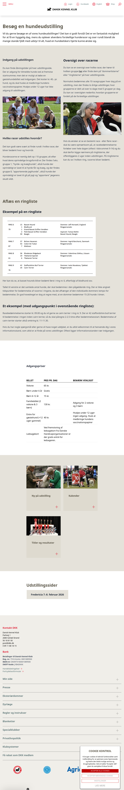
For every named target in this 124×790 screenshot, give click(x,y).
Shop (110, 4)
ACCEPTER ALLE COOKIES (100, 771)
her (80, 71)
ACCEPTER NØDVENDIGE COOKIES (100, 776)
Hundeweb (82, 4)
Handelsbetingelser (12, 668)
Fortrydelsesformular (13, 671)
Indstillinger (100, 781)
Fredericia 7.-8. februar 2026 (47, 594)
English (97, 4)
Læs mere (100, 785)
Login (68, 4)
